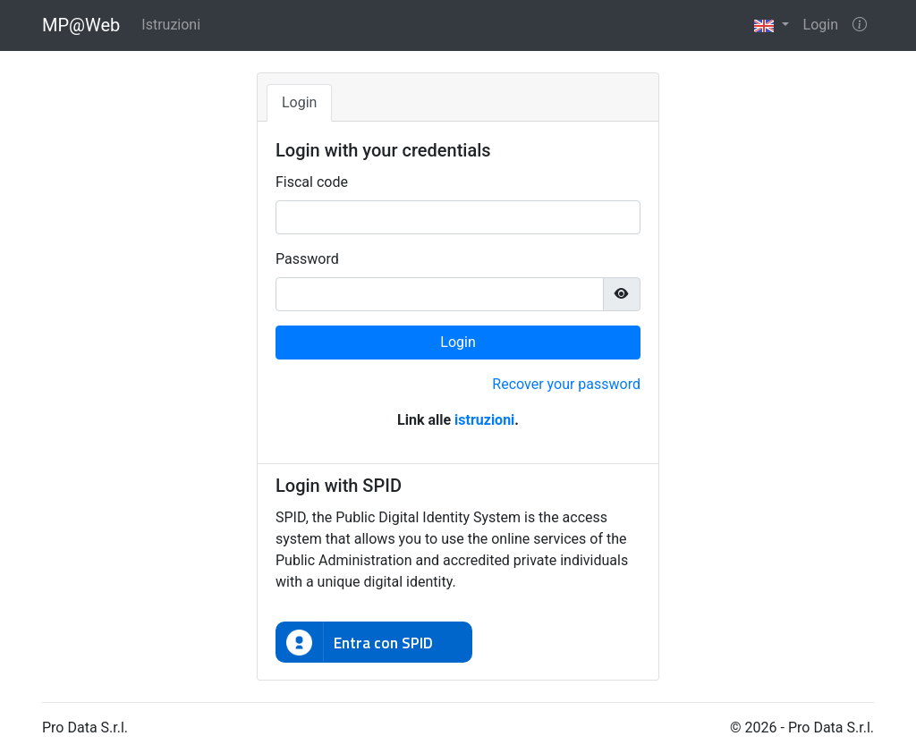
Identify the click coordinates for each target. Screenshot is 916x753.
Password (307, 258)
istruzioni (484, 419)
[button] (771, 25)
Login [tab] (299, 102)
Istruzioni (170, 24)
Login (820, 24)
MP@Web (81, 25)
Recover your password (566, 384)
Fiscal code (312, 181)
